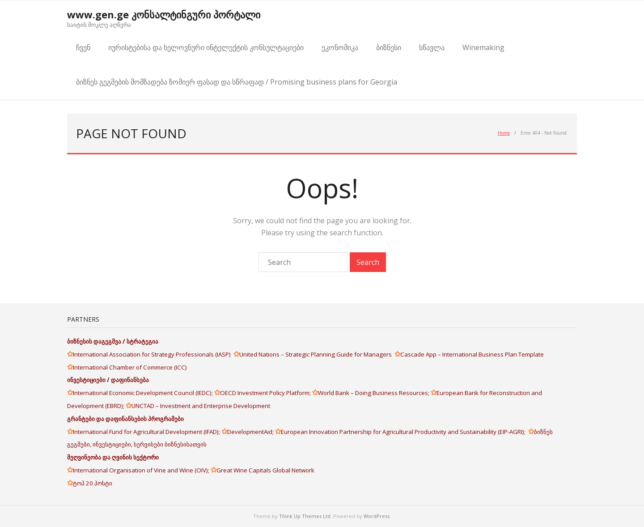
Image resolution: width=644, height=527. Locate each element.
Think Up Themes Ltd (304, 516)
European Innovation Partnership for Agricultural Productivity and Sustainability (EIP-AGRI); (404, 432)
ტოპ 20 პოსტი (92, 483)
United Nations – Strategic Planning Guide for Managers (316, 354)
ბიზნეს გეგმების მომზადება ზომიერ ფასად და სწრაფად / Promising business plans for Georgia (236, 82)
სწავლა (432, 47)
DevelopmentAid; (251, 432)
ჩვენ (83, 47)
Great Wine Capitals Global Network (265, 470)
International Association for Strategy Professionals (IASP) (153, 354)
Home (504, 133)
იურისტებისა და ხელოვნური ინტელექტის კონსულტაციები (206, 47)
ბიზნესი (388, 47)
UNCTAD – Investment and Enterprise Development (200, 406)
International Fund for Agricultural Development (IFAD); (147, 432)
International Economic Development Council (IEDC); (143, 393)
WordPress (377, 516)
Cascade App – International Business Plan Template (472, 354)
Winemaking (483, 47)
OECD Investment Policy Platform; (266, 393)
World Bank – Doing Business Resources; (374, 393)
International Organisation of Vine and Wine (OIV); (142, 470)
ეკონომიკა (340, 47)
